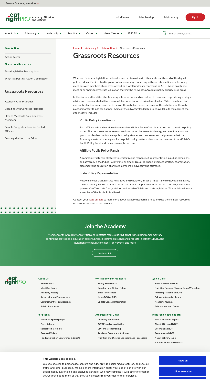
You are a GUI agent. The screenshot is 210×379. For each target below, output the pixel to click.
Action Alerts (12, 56)
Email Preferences (107, 292)
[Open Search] (164, 33)
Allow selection (182, 346)
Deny (183, 357)
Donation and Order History (112, 288)
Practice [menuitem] (72, 33)
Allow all (183, 336)
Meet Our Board (49, 288)
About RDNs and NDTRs (167, 324)
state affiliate (96, 199)
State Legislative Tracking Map (22, 71)
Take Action (12, 48)
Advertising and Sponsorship (55, 297)
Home (76, 48)
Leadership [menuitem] (51, 33)
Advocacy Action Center (167, 306)
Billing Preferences (107, 283)
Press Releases (48, 324)
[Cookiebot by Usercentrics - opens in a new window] (21, 372)
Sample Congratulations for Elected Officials (25, 128)
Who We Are (47, 283)
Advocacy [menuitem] (30, 33)
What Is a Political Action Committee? (26, 78)
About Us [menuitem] (10, 33)
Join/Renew (122, 17)
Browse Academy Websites (21, 3)
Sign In (195, 17)
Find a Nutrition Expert (166, 319)
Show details (172, 372)
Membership (146, 17)
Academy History (49, 292)
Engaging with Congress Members (24, 108)
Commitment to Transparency (55, 301)
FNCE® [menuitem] (132, 33)
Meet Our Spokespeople (53, 319)
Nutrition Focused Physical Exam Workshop (177, 288)
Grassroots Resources (18, 64)
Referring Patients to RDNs (168, 292)
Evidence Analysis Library (167, 297)
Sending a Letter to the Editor (21, 138)
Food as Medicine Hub (166, 283)
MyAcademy (171, 17)
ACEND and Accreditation (111, 324)
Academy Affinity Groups (19, 101)
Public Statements (50, 306)
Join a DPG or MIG (107, 297)
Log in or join (105, 252)
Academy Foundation (108, 319)
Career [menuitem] (90, 33)
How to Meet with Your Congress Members (23, 117)
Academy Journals (164, 301)
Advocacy (90, 48)
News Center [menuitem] (111, 33)
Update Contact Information (112, 301)
